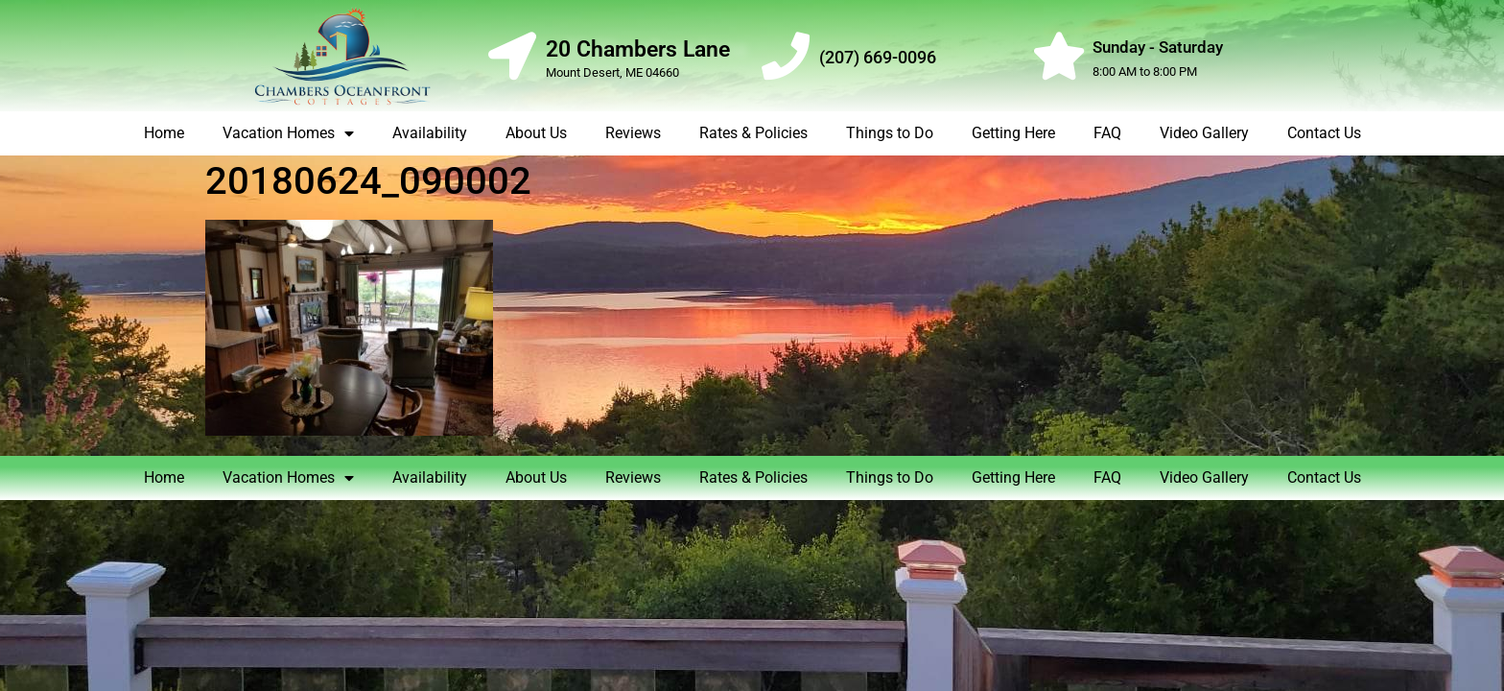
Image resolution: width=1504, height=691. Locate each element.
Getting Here (1013, 133)
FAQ (1107, 133)
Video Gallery (1204, 133)
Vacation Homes (288, 133)
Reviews (633, 133)
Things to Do (889, 133)
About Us (536, 133)
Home (164, 133)
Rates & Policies (753, 133)
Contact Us (1324, 133)
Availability (429, 133)
